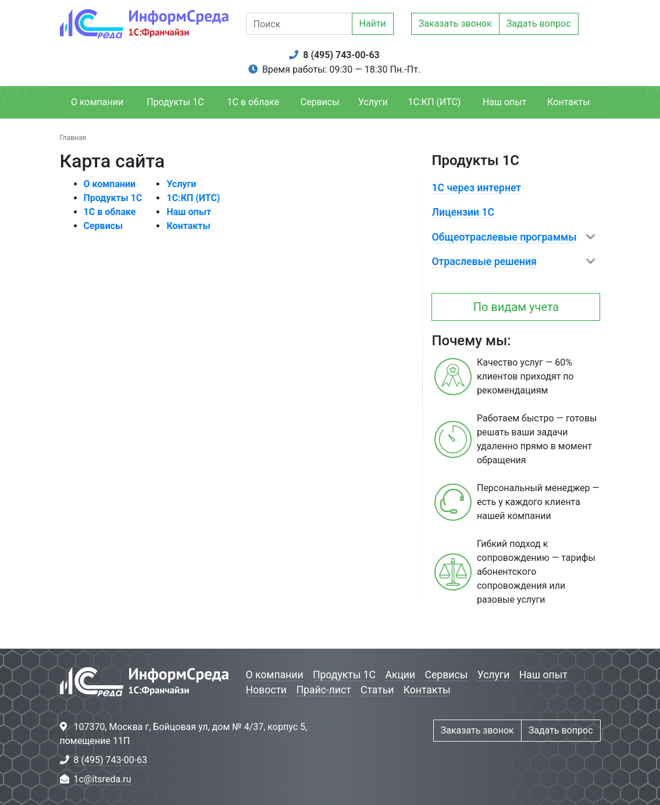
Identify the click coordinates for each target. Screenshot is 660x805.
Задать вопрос (538, 23)
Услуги (373, 102)
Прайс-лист (323, 690)
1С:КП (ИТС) (434, 102)
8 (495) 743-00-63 (341, 54)
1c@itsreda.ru (102, 779)
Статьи (377, 690)
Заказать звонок (455, 23)
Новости (266, 690)
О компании (97, 102)
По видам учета (516, 307)
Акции (400, 675)
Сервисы (320, 102)
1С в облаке (253, 102)
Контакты (568, 102)
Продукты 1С (175, 102)
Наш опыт (505, 102)
